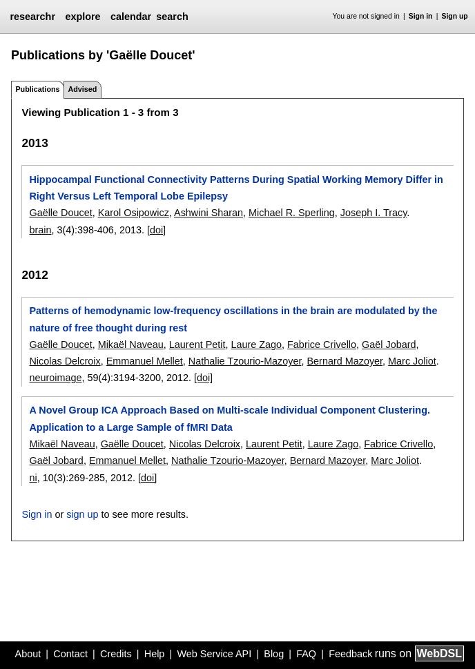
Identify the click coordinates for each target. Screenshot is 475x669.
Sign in (421, 16)
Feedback (350, 653)
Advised (82, 89)
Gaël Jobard (389, 344)
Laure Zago (256, 344)
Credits (116, 653)
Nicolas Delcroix (64, 361)
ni (33, 477)
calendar (130, 16)
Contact (70, 653)
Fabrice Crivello (321, 344)
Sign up (455, 16)
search (172, 16)
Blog (274, 653)
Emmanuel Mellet (144, 361)
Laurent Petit (197, 344)
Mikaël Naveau (131, 344)
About (28, 653)
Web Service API (214, 653)
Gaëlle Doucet (60, 212)
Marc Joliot (412, 361)
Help (154, 653)
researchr (32, 16)
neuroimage (55, 377)
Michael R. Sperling (292, 212)
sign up (82, 514)
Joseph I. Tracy (373, 212)
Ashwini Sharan (208, 212)
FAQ (306, 653)
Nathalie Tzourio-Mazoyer (245, 361)
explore (82, 16)
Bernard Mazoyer (345, 361)
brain (40, 229)
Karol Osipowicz (133, 212)
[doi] (156, 229)
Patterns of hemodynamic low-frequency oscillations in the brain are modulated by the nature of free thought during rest (233, 319)
